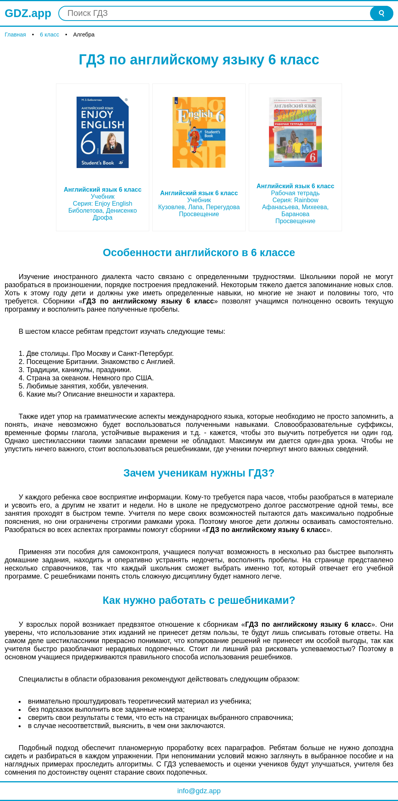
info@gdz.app (198, 791)
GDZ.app (28, 13)
